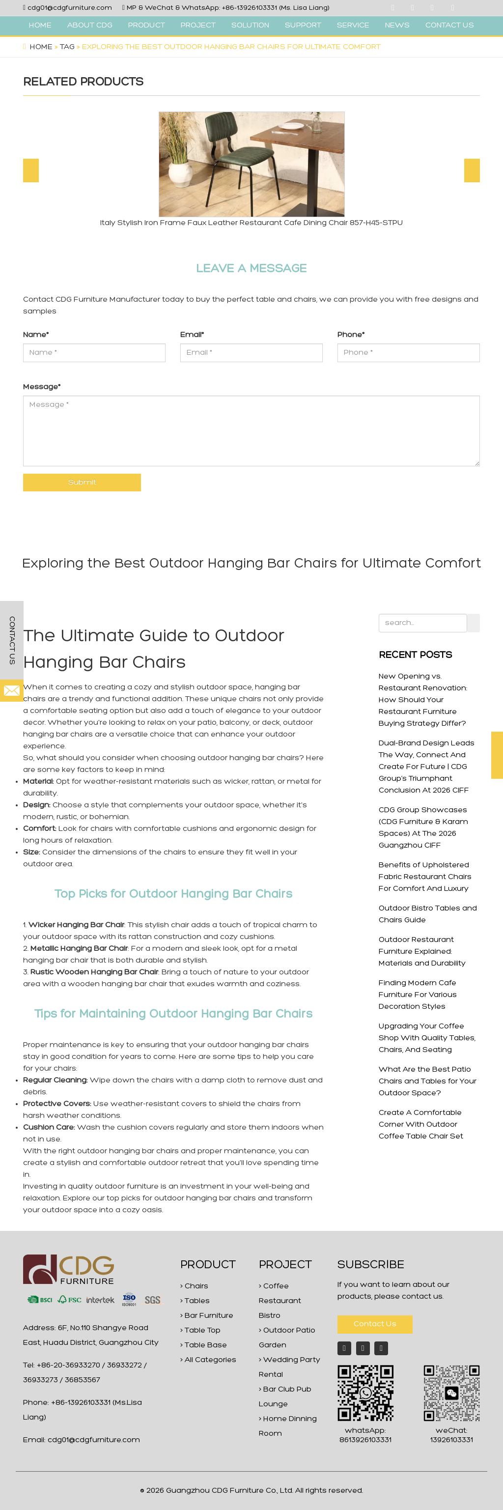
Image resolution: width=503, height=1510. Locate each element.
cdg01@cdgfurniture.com (70, 8)
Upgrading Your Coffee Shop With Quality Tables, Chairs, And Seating (427, 1038)
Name (36, 335)
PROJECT (198, 25)
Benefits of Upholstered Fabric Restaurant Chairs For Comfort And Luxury (425, 877)
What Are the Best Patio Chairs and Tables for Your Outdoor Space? (427, 1081)
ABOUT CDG (89, 25)
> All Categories (208, 1360)
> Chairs (194, 1286)
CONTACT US (449, 25)
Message (41, 387)
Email (192, 335)
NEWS (397, 25)
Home (41, 47)
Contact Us (375, 1324)
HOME (40, 25)
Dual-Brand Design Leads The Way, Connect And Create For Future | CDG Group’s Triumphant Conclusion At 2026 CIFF (427, 767)
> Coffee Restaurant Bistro (280, 1301)
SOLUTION (250, 25)
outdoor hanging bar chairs (248, 758)
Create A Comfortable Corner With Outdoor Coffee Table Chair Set (421, 1124)
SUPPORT (303, 25)
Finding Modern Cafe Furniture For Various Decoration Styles (418, 995)
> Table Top (200, 1331)
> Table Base (203, 1345)
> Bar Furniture (206, 1316)
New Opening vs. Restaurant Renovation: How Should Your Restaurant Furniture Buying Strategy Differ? (423, 700)
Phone (350, 335)
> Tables (195, 1301)
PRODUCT (146, 25)
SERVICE (353, 25)
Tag (67, 47)
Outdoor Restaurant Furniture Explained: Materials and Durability (422, 952)
